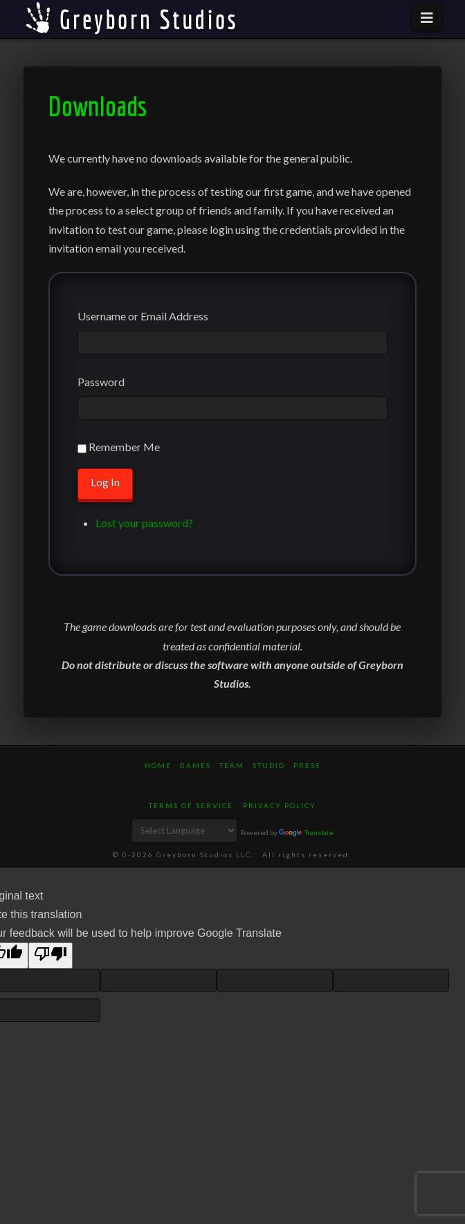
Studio (269, 765)
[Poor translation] (50, 955)
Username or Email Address (143, 315)
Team (231, 765)
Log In (105, 481)
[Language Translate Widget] (184, 830)
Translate (306, 832)
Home (158, 765)
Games (195, 765)
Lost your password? (144, 522)
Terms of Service (191, 805)
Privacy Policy (279, 805)
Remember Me (124, 446)
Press (306, 765)
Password (101, 381)
